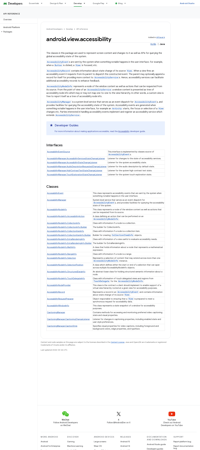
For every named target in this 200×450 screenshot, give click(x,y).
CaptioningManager (56, 312)
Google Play (98, 3)
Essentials (34, 3)
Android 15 (125, 441)
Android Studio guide (156, 444)
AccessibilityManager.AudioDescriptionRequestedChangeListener (77, 166)
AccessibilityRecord (58, 70)
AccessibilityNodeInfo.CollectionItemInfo (65, 231)
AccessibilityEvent (57, 62)
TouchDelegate (101, 281)
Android (44, 441)
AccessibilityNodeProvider (59, 285)
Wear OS (98, 446)
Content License (117, 342)
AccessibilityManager (59, 102)
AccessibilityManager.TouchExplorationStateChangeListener (74, 174)
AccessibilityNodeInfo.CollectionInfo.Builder (67, 227)
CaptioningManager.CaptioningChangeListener (68, 319)
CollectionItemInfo (122, 235)
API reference (11, 13)
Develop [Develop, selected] (78, 3)
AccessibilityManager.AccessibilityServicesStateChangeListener (76, 158)
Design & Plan (56, 3)
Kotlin (153, 44)
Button (58, 65)
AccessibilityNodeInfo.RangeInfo (62, 254)
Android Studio (187, 3)
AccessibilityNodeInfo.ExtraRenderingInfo (66, 239)
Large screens (100, 441)
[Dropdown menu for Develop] (85, 3)
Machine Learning (75, 446)
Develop (69, 29)
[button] (18, 32)
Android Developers (54, 29)
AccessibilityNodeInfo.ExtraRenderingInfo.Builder (69, 243)
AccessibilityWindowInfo (58, 305)
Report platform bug (182, 441)
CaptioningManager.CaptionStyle (62, 326)
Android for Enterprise (50, 446)
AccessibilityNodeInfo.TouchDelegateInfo (66, 278)
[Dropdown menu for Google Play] (108, 3)
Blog (120, 3)
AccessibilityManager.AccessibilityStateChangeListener (72, 162)
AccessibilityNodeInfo (59, 86)
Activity (117, 108)
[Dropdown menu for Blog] (126, 3)
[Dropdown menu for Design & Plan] (66, 3)
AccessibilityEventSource (58, 151)
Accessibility (123, 131)
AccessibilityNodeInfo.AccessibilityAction (66, 216)
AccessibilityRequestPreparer (60, 299)
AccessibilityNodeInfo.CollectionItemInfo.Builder (69, 235)
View (78, 65)
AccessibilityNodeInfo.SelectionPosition (65, 265)
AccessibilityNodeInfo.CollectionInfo (63, 223)
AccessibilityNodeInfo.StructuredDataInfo (66, 271)
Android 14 (125, 446)
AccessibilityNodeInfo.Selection (61, 258)
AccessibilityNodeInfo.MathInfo (61, 247)
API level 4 (160, 37)
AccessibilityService (106, 77)
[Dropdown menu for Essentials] (43, 3)
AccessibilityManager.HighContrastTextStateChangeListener (74, 170)
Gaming (71, 441)
